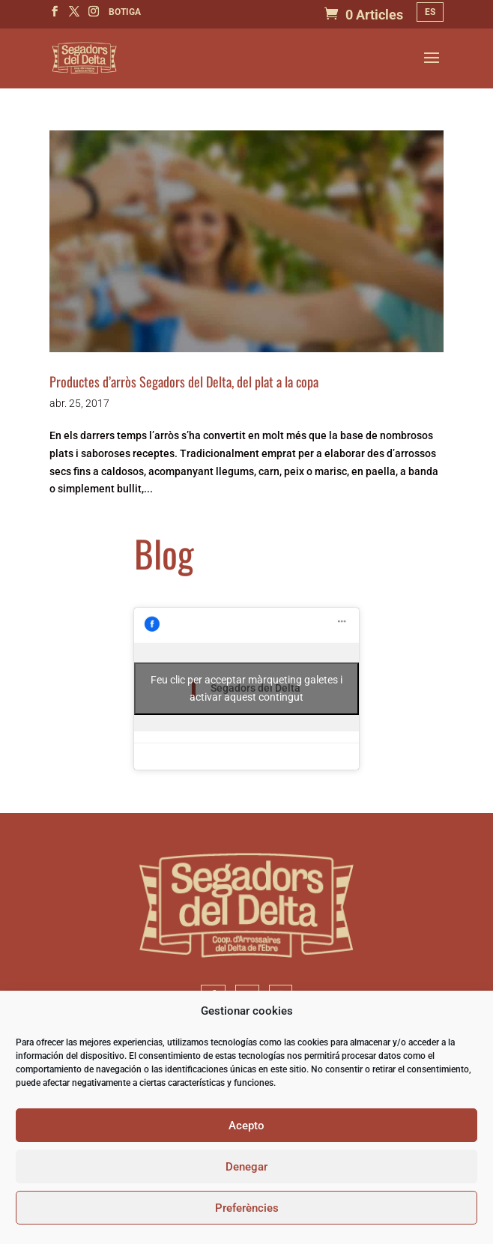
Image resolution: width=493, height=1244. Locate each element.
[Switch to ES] (430, 12)
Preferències (247, 1208)
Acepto (246, 1125)
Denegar (246, 1167)
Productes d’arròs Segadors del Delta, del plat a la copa (183, 381)
